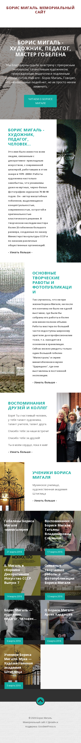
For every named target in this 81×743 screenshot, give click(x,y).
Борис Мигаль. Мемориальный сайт (40, 9)
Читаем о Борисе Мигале (40, 101)
